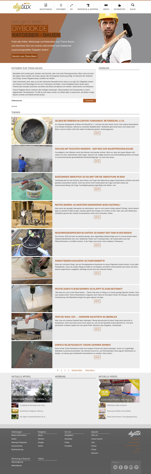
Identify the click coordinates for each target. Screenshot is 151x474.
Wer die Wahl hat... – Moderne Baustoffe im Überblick (86, 316)
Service (68, 432)
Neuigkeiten (119, 9)
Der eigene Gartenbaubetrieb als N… (33, 417)
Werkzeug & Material (87, 9)
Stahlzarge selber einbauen (117, 405)
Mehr (97, 133)
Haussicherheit (16, 446)
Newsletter (68, 439)
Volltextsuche (16, 101)
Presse (93, 449)
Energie (41, 442)
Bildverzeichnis (135, 442)
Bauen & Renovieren (19, 435)
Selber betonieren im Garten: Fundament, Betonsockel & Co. (90, 120)
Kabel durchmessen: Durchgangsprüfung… (122, 417)
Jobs (93, 442)
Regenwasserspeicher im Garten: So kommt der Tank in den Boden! (93, 232)
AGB (138, 449)
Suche (133, 9)
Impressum (136, 439)
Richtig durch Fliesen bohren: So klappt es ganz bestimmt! (88, 288)
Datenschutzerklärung (132, 445)
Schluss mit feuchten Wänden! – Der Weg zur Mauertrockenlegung (94, 148)
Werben (137, 452)
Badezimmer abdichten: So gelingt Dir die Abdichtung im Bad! (90, 176)
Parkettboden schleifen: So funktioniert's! (80, 260)
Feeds (67, 442)
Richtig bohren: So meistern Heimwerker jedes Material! (87, 204)
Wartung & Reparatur (19, 442)
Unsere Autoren (96, 439)
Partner (93, 446)
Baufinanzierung (17, 449)
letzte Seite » (90, 370)
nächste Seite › (77, 370)
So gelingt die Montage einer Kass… (33, 405)
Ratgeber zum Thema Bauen (24, 56)
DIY (71, 9)
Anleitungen (46, 9)
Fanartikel (68, 446)
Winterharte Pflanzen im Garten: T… (30, 399)
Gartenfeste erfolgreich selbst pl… (32, 411)
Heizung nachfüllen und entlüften (119, 411)
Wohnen (41, 439)
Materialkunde (16, 466)
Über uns (94, 435)
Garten (13, 439)
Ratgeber (61, 9)
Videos (106, 9)
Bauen (40, 435)
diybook (94, 432)
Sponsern (94, 453)
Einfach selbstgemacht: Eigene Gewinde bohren (83, 344)
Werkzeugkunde (17, 462)
